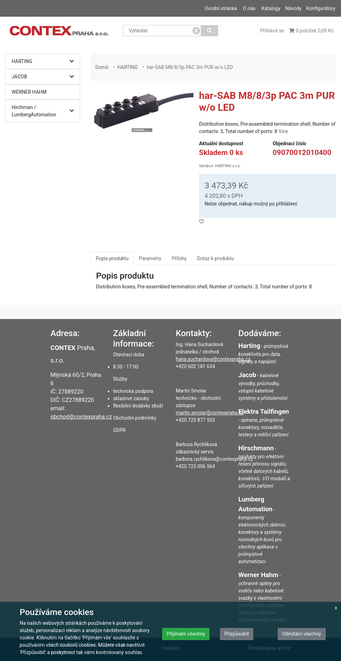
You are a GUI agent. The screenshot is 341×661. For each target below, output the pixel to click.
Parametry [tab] (150, 258)
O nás (249, 8)
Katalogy (270, 8)
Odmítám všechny (301, 634)
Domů (101, 67)
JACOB (44, 77)
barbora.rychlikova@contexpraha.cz (214, 459)
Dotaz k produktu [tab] (215, 258)
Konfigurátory (320, 8)
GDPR (119, 430)
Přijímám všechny (186, 634)
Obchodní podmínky (134, 418)
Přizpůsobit (236, 634)
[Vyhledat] (209, 30)
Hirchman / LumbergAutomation (44, 111)
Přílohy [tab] (179, 258)
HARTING (44, 61)
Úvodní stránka (221, 8)
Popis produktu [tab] (112, 258)
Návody (293, 8)
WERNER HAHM (29, 92)
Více (283, 131)
